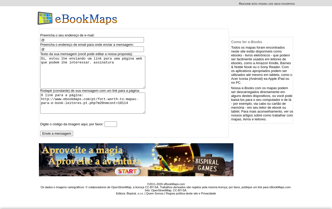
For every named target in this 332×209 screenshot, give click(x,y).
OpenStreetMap (161, 200)
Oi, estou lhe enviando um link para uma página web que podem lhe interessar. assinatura (95, 75)
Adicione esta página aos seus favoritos (267, 3)
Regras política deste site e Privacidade (191, 203)
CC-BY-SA (179, 200)
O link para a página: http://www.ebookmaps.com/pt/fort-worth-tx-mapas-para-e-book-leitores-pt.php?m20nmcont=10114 (95, 111)
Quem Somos (154, 203)
